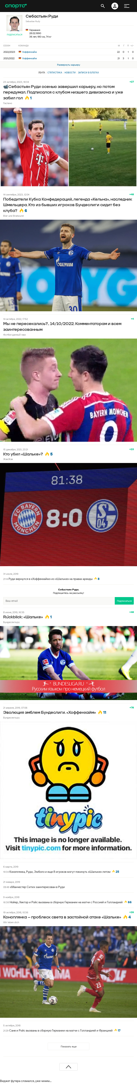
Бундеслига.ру (11, 622)
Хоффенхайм (28, 51)
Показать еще (69, 1046)
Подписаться (14, 34)
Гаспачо (7, 103)
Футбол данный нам (14, 334)
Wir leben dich (11, 922)
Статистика (54, 72)
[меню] (127, 6)
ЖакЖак (8, 459)
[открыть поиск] (103, 6)
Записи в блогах (88, 72)
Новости (70, 72)
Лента (41, 72)
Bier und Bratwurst (13, 215)
